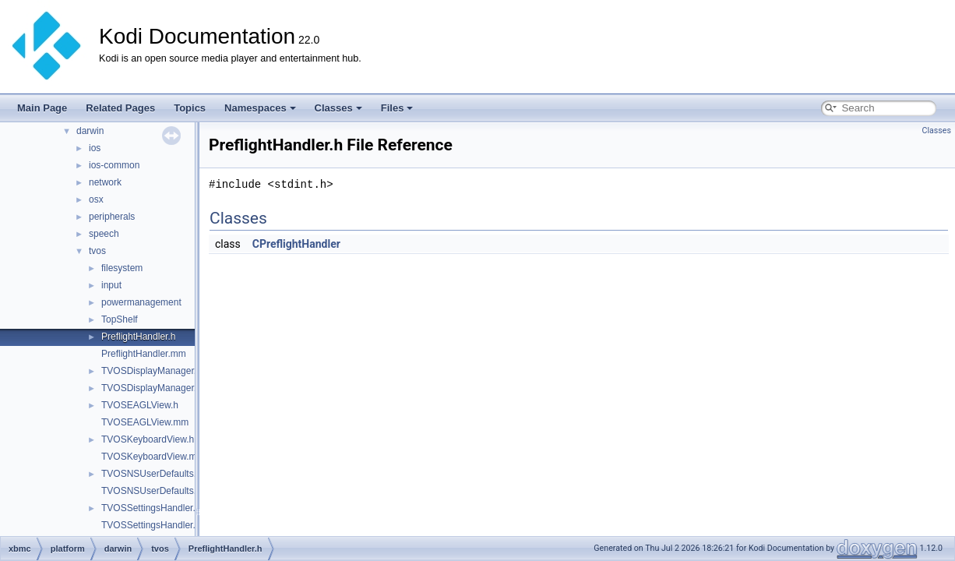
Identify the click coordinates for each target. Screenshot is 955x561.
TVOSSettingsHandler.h (150, 508)
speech (104, 233)
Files (397, 108)
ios (94, 148)
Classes (338, 108)
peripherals (112, 216)
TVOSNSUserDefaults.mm (156, 490)
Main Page (42, 108)
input (111, 285)
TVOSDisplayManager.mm (156, 388)
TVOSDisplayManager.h (151, 370)
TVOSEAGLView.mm (145, 422)
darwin (90, 130)
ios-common (114, 165)
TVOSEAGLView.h (139, 405)
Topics (190, 108)
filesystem (122, 268)
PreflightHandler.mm (143, 353)
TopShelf (119, 319)
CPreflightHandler (296, 244)
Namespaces (260, 108)
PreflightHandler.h (138, 336)
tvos (97, 250)
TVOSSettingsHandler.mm (156, 525)
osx (96, 199)
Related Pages (120, 108)
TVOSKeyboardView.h (147, 439)
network (105, 182)
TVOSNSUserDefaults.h (151, 473)
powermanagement (141, 302)
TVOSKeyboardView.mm (153, 456)
